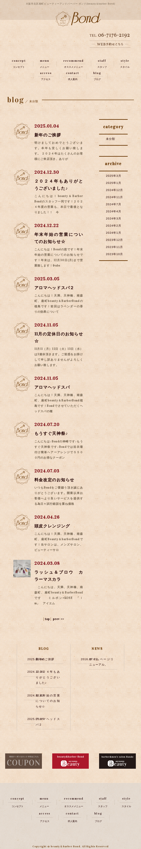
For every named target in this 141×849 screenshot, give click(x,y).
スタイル (125, 67)
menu (44, 61)
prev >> (58, 619)
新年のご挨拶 (48, 134)
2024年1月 (113, 232)
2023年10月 (114, 254)
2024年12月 (114, 190)
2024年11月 (114, 197)
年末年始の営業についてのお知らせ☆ (48, 700)
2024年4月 (113, 211)
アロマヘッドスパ (53, 387)
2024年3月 (113, 218)
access (46, 73)
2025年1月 (113, 183)
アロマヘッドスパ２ (55, 287)
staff (102, 61)
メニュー (44, 67)
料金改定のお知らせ (55, 479)
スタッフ (102, 67)
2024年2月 (113, 225)
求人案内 (72, 79)
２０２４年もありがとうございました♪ (48, 677)
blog (97, 73)
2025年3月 (113, 175)
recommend (73, 61)
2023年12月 (114, 239)
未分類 (110, 138)
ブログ (97, 79)
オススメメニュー (73, 67)
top (47, 619)
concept (19, 61)
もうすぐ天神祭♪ (52, 433)
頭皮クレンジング (53, 525)
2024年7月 (113, 204)
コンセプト (19, 67)
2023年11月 (114, 247)
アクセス (46, 79)
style (125, 61)
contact (72, 73)
